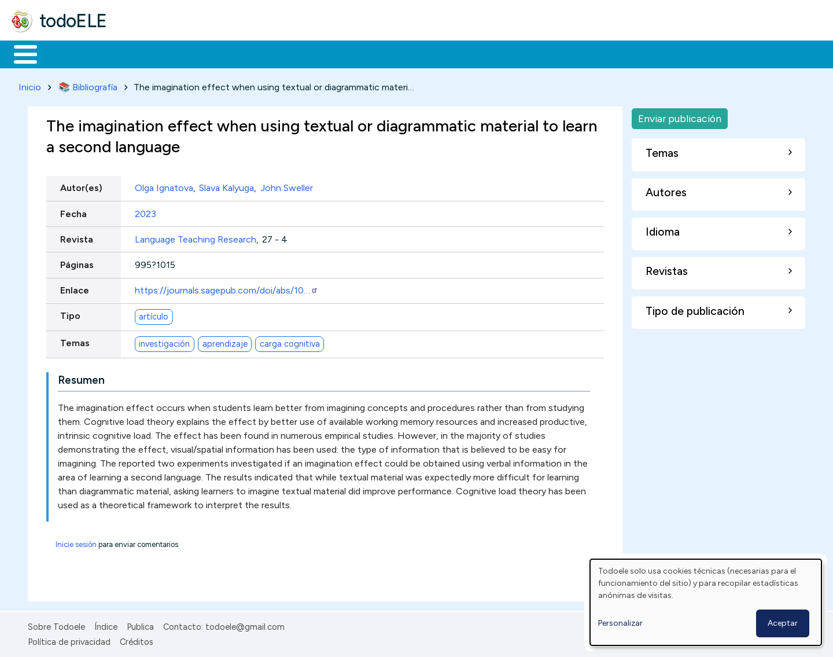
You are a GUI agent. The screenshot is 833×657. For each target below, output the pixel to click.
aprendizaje (225, 341)
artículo (153, 314)
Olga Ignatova (164, 186)
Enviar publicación (679, 116)
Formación (139, 53)
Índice (105, 624)
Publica (140, 624)
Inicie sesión (76, 542)
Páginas (77, 262)
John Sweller (286, 186)
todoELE (73, 21)
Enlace (74, 288)
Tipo (70, 314)
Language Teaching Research (195, 237)
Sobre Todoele (56, 624)
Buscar (475, 53)
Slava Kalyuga (226, 186)
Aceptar (783, 623)
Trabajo (208, 53)
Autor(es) (81, 186)
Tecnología (345, 53)
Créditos (136, 640)
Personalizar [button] (620, 623)
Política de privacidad (69, 640)
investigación (164, 341)
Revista (76, 237)
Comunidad (423, 53)
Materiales (65, 53)
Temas (75, 341)
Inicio (19, 53)
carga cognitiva (290, 341)
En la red (273, 53)
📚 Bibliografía (87, 84)
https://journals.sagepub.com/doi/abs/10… (226, 288)
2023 (145, 211)
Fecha (73, 211)
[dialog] (705, 602)
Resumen (81, 377)
